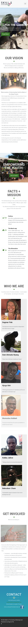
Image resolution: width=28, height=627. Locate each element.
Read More (5, 34)
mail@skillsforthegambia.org (14, 601)
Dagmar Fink (11, 621)
